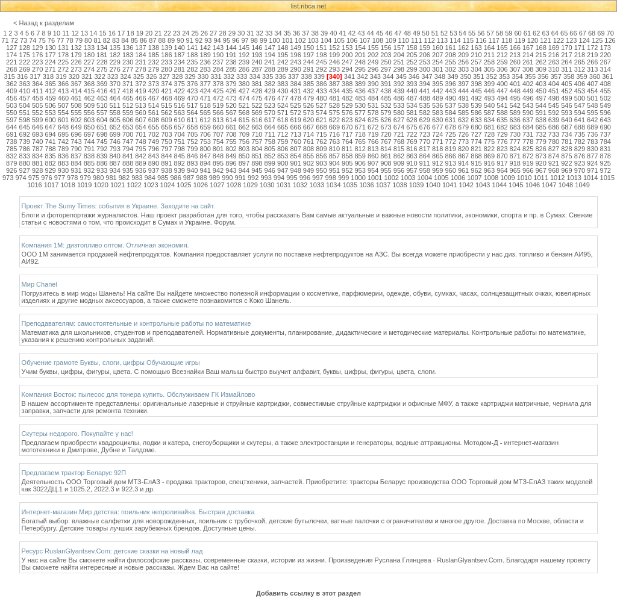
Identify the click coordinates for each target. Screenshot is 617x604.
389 (360, 83)
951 (334, 170)
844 (166, 156)
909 (398, 163)
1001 (375, 177)
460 (63, 98)
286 (244, 69)
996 (304, 177)
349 (452, 76)
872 (527, 156)
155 (373, 47)
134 (101, 47)
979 (85, 177)
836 (63, 156)
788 (50, 148)
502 (605, 98)
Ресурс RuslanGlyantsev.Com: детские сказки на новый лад (112, 551)
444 (463, 91)
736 (592, 134)
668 (321, 127)
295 (360, 69)
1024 (167, 184)
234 (179, 62)
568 (244, 112)
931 (75, 170)
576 (347, 112)
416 (101, 91)
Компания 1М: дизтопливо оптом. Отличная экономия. (105, 245)
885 (89, 163)
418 (127, 91)
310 (553, 69)
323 (112, 76)
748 (140, 141)
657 (179, 127)
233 (166, 62)
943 (230, 170)
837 (75, 156)
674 (398, 127)
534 (411, 105)
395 (437, 83)
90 (180, 40)
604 (101, 119)
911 (424, 163)
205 (411, 54)
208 (450, 54)
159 (424, 47)
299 (411, 69)
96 (235, 40)
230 (127, 62)
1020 (100, 184)
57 (490, 33)
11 (65, 33)
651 (101, 127)
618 (282, 119)
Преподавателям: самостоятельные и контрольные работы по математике (136, 323)
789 (63, 148)
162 (463, 47)
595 (592, 112)
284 (218, 69)
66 (573, 33)
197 (308, 54)
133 (89, 47)
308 (527, 69)
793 (114, 148)
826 (540, 148)
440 (411, 91)
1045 (516, 184)
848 (218, 156)
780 (553, 141)
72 (14, 40)
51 (435, 33)
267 (605, 62)
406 (579, 83)
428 (256, 91)
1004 (425, 177)
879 (11, 163)
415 (89, 91)
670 (347, 127)
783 (592, 141)
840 (114, 156)
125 (597, 40)
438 (385, 91)
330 (203, 76)
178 (63, 54)
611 (192, 119)
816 (411, 148)
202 (373, 54)
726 (463, 134)
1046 (532, 184)
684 (527, 127)
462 (89, 98)
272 (63, 69)
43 (361, 33)
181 (101, 54)
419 (140, 91)
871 (515, 156)
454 (592, 91)
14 (93, 33)
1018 (67, 184)
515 (166, 105)
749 (153, 141)
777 (515, 141)
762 (321, 141)
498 (553, 98)
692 (24, 134)
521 (244, 105)
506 (50, 105)
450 (540, 91)
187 (179, 54)
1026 (200, 184)
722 (411, 134)
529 (347, 105)
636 (515, 119)
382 (270, 83)
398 (476, 83)
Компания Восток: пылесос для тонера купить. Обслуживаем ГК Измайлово (138, 394)
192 (244, 54)
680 (476, 127)
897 (244, 163)
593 (566, 112)
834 (37, 156)
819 (450, 148)
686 (553, 127)
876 (579, 156)
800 (204, 148)
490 (450, 98)
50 (425, 33)
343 (375, 76)
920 (540, 163)
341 (349, 76)
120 (532, 40)
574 (321, 112)
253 (424, 62)
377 (204, 83)
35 (287, 33)
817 (424, 148)
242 (282, 62)
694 (50, 134)
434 (334, 91)
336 (280, 76)
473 (230, 98)
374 (166, 83)
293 (334, 69)
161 (450, 47)
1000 (358, 177)
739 (24, 141)
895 (218, 163)
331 (215, 76)
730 (515, 134)
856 (321, 156)
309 (540, 69)
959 (437, 170)
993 (265, 177)
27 (213, 33)
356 (542, 76)
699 (114, 134)
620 (308, 119)
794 (127, 148)
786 (24, 148)
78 (69, 40)
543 (527, 105)
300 (424, 69)
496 (527, 98)
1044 (499, 184)
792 (101, 148)
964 (501, 170)
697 (89, 134)
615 (244, 119)
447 (501, 91)
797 (166, 148)
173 (605, 47)
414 (75, 91)
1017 (51, 184)
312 (579, 69)
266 (592, 62)
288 (270, 69)
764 (347, 141)
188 (192, 54)
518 (204, 105)
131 (63, 47)
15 (102, 33)
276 (114, 69)
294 (347, 69)
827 (553, 148)
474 (244, 98)
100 (274, 40)
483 (360, 98)
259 (501, 62)
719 (373, 134)
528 (334, 105)
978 (72, 177)
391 (385, 83)
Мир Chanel (39, 284)
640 (566, 119)
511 (114, 105)
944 (244, 170)
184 (140, 54)
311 (566, 69)
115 (468, 40)
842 (140, 156)
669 (334, 127)
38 (315, 33)
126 (609, 40)
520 (230, 105)
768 (398, 141)
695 (63, 134)
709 (244, 134)
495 (515, 98)
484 (373, 98)
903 (321, 163)
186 (166, 54)
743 (75, 141)
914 (463, 163)
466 (140, 98)
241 (270, 62)
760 (295, 141)
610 (179, 119)
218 (579, 54)
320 (74, 76)
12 (74, 33)
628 (411, 119)
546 (566, 105)
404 (553, 83)
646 (37, 127)
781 (566, 141)
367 (75, 83)
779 (540, 141)
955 (385, 170)
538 (463, 105)
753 (204, 141)
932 (89, 170)
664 (270, 127)
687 (566, 127)
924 (592, 163)
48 (407, 33)
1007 (474, 177)
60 (517, 33)
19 (139, 33)
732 (540, 134)
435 (347, 91)
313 (592, 69)
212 (501, 54)
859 (360, 156)
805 (270, 148)
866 (450, 156)
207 (437, 54)
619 (295, 119)
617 (270, 119)
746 (114, 141)
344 (388, 76)
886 (101, 163)
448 (515, 91)
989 (214, 177)
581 (411, 112)
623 (347, 119)
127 (11, 47)
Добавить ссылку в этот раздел (308, 593)
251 (398, 62)
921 (553, 163)
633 (476, 119)
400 (501, 83)
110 (403, 40)
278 (140, 69)
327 (164, 76)
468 (166, 98)
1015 (607, 177)
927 (24, 170)
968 (553, 170)
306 (501, 69)
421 (166, 91)
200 (347, 54)
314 (605, 69)
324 (125, 76)
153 (347, 47)
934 (114, 170)
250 (385, 62)
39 (324, 33)
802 (230, 148)
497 (540, 98)
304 (476, 69)
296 (373, 69)
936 (140, 170)
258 (489, 62)
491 (463, 98)
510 (101, 105)
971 (592, 170)
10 (56, 33)
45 (379, 33)
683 (515, 127)
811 (347, 148)
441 (424, 91)
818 (437, 148)
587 (489, 112)
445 (476, 91)
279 (153, 69)
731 (527, 134)
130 (50, 47)
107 (364, 40)
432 (308, 91)
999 (343, 177)
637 (527, 119)
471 (204, 98)
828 (566, 148)
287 (256, 69)
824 (515, 148)
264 (566, 62)
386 (321, 83)
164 (489, 47)
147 (270, 47)
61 (527, 33)
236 (204, 62)
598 (24, 119)
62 (536, 33)
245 (321, 62)
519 (218, 105)
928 (37, 170)
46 (388, 33)
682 (501, 127)
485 (385, 98)
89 (171, 40)
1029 (250, 184)
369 (101, 83)
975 (33, 177)
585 (463, 112)
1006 (458, 177)
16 (112, 33)
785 (11, 148)
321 (86, 76)
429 (270, 91)
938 (166, 170)
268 (11, 69)
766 (373, 141)
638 (540, 119)
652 (114, 127)
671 (360, 127)
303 (463, 69)
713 (295, 134)
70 (610, 33)
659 (204, 127)
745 (101, 141)
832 (11, 156)
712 (282, 134)
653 (127, 127)
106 (351, 40)
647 (50, 127)
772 (450, 141)
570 (270, 112)
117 (494, 40)
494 (501, 98)
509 (89, 105)
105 (338, 40)
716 (334, 134)
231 (140, 62)
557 (101, 112)
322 (99, 76)
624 (360, 119)
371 (127, 83)
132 (75, 47)
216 (553, 54)
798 (179, 148)
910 (411, 163)
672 (373, 127)
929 (50, 170)
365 (50, 83)
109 (390, 40)
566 (218, 112)
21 (157, 33)
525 (295, 105)
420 (153, 91)
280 (166, 69)
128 (24, 47)
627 (398, 119)
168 (540, 47)
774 (476, 141)
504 (24, 105)
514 (153, 105)
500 (579, 98)
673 (385, 127)
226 (75, 62)
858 (347, 156)
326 (151, 76)
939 (179, 170)
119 (519, 40)
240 (256, 62)
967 (540, 170)
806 (282, 148)
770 (424, 141)
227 (89, 62)
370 (114, 83)
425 (218, 91)
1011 (540, 177)
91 (189, 40)
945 (256, 170)
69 (600, 33)
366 (63, 83)
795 (140, 148)
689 (592, 127)
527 (321, 105)
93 (207, 40)
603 (89, 119)
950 (321, 170)
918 (515, 163)
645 (24, 127)
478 (295, 98)
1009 (507, 177)
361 (607, 76)
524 (282, 105)
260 (515, 62)
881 (37, 163)
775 (489, 141)
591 (540, 112)
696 (75, 134)
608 (153, 119)
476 (270, 98)
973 (7, 177)
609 (166, 119)
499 (566, 98)
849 (230, 156)
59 (508, 33)
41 (342, 33)
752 (192, 141)
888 (127, 163)
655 (153, 127)
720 (385, 134)
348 (439, 76)
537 (450, 105)
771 (437, 141)
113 (442, 40)
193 (256, 54)
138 (153, 47)
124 (583, 40)
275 (101, 69)
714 (308, 134)
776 (501, 141)
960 (450, 170)
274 (89, 69)
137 (140, 47)
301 (437, 69)
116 (480, 40)
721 (398, 134)
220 (605, 54)
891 (166, 163)
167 (527, 47)
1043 (482, 184)
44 (370, 33)
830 (592, 148)
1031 (283, 184)
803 (244, 148)
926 (11, 170)
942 (218, 170)
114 (454, 40)
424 (204, 91)
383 (282, 83)
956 (398, 170)
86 (143, 40)
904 (334, 163)
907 (373, 163)
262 (540, 62)
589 (515, 112)
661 (230, 127)
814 (385, 148)
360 (594, 76)
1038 (399, 184)
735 (579, 134)
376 (192, 83)
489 (437, 98)
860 (373, 156)
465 (127, 98)
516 (179, 105)
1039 (416, 184)
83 (115, 40)
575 (334, 112)
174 (11, 54)
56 (480, 33)
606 (127, 119)
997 (317, 177)
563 (179, 112)
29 (232, 33)
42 (351, 33)
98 (254, 40)
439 (398, 91)
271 (50, 69)
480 (321, 98)
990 (227, 177)
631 (450, 119)
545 (553, 105)
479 (308, 98)
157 (398, 47)
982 (124, 177)
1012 (557, 177)
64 (555, 33)
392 (398, 83)
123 (571, 40)
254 (437, 62)
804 (256, 148)
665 (282, 127)
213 (515, 54)
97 (244, 40)
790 (75, 148)
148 (282, 47)
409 (11, 91)
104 (326, 40)
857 (334, 156)
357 (556, 76)
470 (192, 98)
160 (437, 47)
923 (579, 163)
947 (282, 170)
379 (230, 83)
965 (515, 170)
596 (605, 112)
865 (437, 156)
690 (605, 127)
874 (553, 156)
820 (463, 148)
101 (287, 40)
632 (463, 119)
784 (605, 141)
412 (50, 91)
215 (540, 54)
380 (244, 83)
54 (462, 33)
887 (114, 163)
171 (579, 47)
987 (188, 177)
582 (424, 112)
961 (463, 170)
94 (217, 40)
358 (568, 76)
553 (50, 112)
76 (51, 40)
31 (250, 33)
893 (192, 163)
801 (218, 148)
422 (179, 91)
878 (605, 156)
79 (79, 40)
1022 (134, 184)
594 (579, 112)
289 (282, 69)
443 (450, 91)
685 (540, 127)
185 (153, 54)
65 (564, 33)
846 (192, 156)
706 (204, 134)
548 (592, 105)
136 (127, 47)
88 (162, 40)
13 (84, 33)
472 (218, 98)
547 (579, 105)
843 (153, 156)
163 (476, 47)
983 (136, 177)
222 (24, 62)
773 (463, 141)
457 (24, 98)
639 (553, 119)
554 (63, 112)
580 (398, 112)
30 (241, 33)
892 (179, 163)
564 (192, 112)
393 (411, 83)
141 (192, 47)
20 (148, 33)
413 (63, 91)
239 (244, 62)
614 (230, 119)
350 (465, 76)
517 (192, 105)
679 (463, 127)
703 (166, 134)
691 (11, 134)
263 (553, 62)
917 (501, 163)
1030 (267, 184)
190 (218, 54)
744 (89, 141)
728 (489, 134)
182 (114, 54)
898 (256, 163)
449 (527, 91)
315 (9, 76)
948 (295, 170)
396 (450, 83)
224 (50, 62)
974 (20, 177)
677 (437, 127)
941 (204, 170)
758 (270, 141)
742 (63, 141)
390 (373, 83)
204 (398, 54)
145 (244, 47)
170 (566, 47)
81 (97, 40)
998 (330, 177)
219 (592, 54)
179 (75, 54)
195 (282, 54)
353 (504, 76)
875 (566, 156)
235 (192, 62)
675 (411, 127)
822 (489, 148)
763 (334, 141)
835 (50, 156)
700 (127, 134)
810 (334, 148)
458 (37, 98)
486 (398, 98)
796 (153, 148)
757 (256, 141)
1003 (408, 177)
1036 (366, 184)
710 (256, 134)
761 (308, 141)
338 (306, 76)
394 (424, 83)
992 (253, 177)
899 (270, 163)
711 (270, 134)
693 (37, 134)
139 (166, 47)
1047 (549, 184)
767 (385, 141)
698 (101, 134)
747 (127, 141)
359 (581, 76)
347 (426, 76)
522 (256, 105)
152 (334, 47)
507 (63, 105)
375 (179, 83)
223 (37, 62)
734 (566, 134)
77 (60, 40)
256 (463, 62)
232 (153, 62)
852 (270, 156)
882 (50, 163)
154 (360, 47)
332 (229, 76)
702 (153, 134)
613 (218, 119)
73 (23, 40)
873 (540, 156)
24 (185, 33)
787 (37, 148)
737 (605, 134)
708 (230, 134)
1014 (590, 177)
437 (373, 91)
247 (347, 62)
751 (179, 141)
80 (88, 40)
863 (411, 156)
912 (437, 163)
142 (204, 47)
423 (192, 91)
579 (385, 112)
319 (60, 76)
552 (37, 112)
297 (385, 69)
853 (282, 156)
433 (321, 91)
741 (50, 141)
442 (437, 91)
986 (175, 177)
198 (321, 54)
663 (256, 127)
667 (308, 127)
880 (24, 163)
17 (121, 33)
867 (463, 156)
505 (37, 105)
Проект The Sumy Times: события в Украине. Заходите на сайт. (119, 206)
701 (140, 134)
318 (48, 76)
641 (579, 119)
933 (101, 170)
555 (75, 112)
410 (24, 91)
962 (476, 170)
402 (527, 83)
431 (295, 91)
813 (373, 148)
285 (230, 69)
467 (153, 98)
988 (201, 177)
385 (308, 83)
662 (244, 127)
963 (489, 170)
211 (489, 54)
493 (489, 98)
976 (46, 177)
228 (101, 62)
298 (398, 69)
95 (226, 40)
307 (515, 69)
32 (259, 33)
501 (592, 98)
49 (416, 33)
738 (11, 141)
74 (32, 40)
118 (506, 40)
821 (476, 148)
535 (424, 105)
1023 (150, 184)
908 (385, 163)
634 (489, 119)
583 (437, 112)
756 (244, 141)
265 (579, 62)
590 (527, 112)
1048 (566, 184)
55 (471, 33)
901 (295, 163)
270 (37, 69)
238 (230, 62)
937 (153, 170)
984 (150, 177)
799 (192, 148)
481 (334, 98)
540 (489, 105)
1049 (582, 184)
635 (501, 119)
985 (162, 177)
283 (204, 69)
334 (254, 76)
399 (489, 83)
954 (373, 170)
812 (360, 148)
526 (308, 105)
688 (579, 127)
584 (450, 112)
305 (489, 69)
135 (114, 47)
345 (400, 76)
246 (334, 62)
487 (411, 98)
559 (127, 112)
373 (153, 83)
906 (360, 163)
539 (476, 105)
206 (424, 54)
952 (347, 170)
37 (305, 33)
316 (22, 76)
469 (179, 98)
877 (592, 156)
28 (222, 33)
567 (230, 112)
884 (75, 163)
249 (373, 62)
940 (192, 170)
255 (450, 62)
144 (230, 47)
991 (240, 177)
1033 (317, 184)
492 (476, 98)
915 (476, 163)
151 (321, 47)
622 (334, 119)
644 (11, 127)
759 (282, 141)
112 (429, 40)
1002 (391, 177)
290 (295, 69)
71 (4, 40)
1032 (300, 184)
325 (138, 76)
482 (347, 98)
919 (527, 163)
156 (385, 47)
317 (35, 76)
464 (114, 98)
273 (75, 69)
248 (360, 62)
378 (218, 83)
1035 (350, 184)
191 (230, 54)
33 (268, 33)
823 (501, 148)
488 (424, 98)
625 (373, 119)
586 (476, 112)
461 (75, 98)
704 (179, 134)
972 (605, 170)
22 (167, 33)
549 (605, 105)
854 (295, 156)
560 (140, 112)
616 (256, 119)
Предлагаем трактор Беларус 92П (74, 472)
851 (256, 156)
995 (291, 177)
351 (478, 76)
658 (192, 127)
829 (579, 148)
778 (527, 141)
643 (605, 119)
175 (24, 54)
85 (134, 40)
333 (241, 76)
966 (527, 170)
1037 (383, 184)
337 (293, 76)
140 (179, 47)
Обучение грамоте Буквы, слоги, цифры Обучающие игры (111, 362)
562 (166, 112)
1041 (449, 184)
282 (192, 69)
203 (385, 54)
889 (140, 163)
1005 (441, 177)
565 (204, 112)
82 (106, 40)
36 (296, 33)
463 (101, 98)
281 (179, 69)
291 (308, 69)
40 (333, 33)
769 (411, 141)
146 (256, 47)
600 (50, 119)
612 (204, 119)
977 (59, 177)
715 (321, 134)
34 (277, 33)
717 (347, 134)
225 (63, 62)
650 (89, 127)
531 (373, 105)
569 (256, 112)
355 (530, 76)
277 (127, 69)
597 (11, 119)
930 (63, 170)
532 (385, 105)
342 (362, 76)
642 (592, 119)
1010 (524, 177)
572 (295, 112)
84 (124, 40)
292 (321, 69)
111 (416, 40)
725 (450, 134)
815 (398, 148)
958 (424, 170)
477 (282, 98)
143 (218, 47)
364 (37, 83)
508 (75, 105)
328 (177, 76)
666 (295, 127)
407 (592, 83)
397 (463, 83)
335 (267, 76)
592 (553, 112)
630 (437, 119)
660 (218, 127)
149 (295, 47)
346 (414, 76)
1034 (333, 184)
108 (377, 40)
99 (263, 40)
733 (553, 134)
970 (579, 170)
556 (89, 112)
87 (152, 40)
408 (605, 83)
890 (153, 163)
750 (166, 141)
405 (566, 83)
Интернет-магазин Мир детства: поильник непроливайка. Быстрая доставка (138, 511)
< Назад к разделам (43, 22)
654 (140, 127)
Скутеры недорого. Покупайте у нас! (77, 433)
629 (424, 119)
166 (515, 47)
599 (37, 119)
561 (153, 112)
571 (282, 112)
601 (63, 119)
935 (127, 170)
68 (591, 33)
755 (230, 141)
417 (114, 91)
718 (360, 134)
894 (204, 163)
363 (24, 83)
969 (566, 170)
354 (517, 76)
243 (295, 62)
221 (11, 62)
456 (11, 98)
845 (179, 156)
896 (230, 163)
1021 (117, 184)
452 (566, 91)
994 (279, 177)
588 (501, 112)
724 (437, 134)
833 (24, 156)
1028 (234, 184)
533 (398, 105)
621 (321, 119)
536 (437, 105)
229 (114, 62)
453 (579, 91)
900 (282, 163)
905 (347, 163)
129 (37, 47)
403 (540, 83)
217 (566, 54)
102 (300, 40)
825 (527, 148)
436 (360, 91)
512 (127, 105)
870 (501, 156)
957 (411, 170)
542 (515, 105)
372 (140, 83)
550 (11, 112)
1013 (573, 177)
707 (218, 134)
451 (553, 91)
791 (89, 148)
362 (11, 83)
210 (476, 54)
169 (553, 47)
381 (256, 83)
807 (295, 148)
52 (444, 33)
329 (189, 76)
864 (424, 156)
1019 (84, 184)
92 (198, 40)
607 (140, 119)
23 (176, 33)
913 (450, 163)
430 (282, 91)
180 (89, 54)
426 (230, 91)
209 (463, 54)
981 (110, 177)
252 (411, 62)
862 (398, 156)
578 (373, 112)
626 (385, 119)
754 (218, 141)
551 (24, 112)
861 (385, 156)
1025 (184, 184)
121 (545, 40)
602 (75, 119)
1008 (491, 177)
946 (270, 170)
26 (204, 33)
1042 (466, 184)
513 (140, 105)
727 (476, 134)
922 (566, 163)
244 (308, 62)
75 (42, 40)
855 (308, 156)
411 (37, 91)
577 (360, 112)
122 (558, 40)
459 (50, 98)
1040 (432, 184)
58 (499, 33)
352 (491, 76)
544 (540, 105)
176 (37, 54)
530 (360, 105)
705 (192, 134)
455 (605, 91)
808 (308, 148)
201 (360, 54)
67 (582, 33)
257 (476, 62)
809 (321, 148)
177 (50, 54)
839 (101, 156)
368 (89, 83)
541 (501, 105)
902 (308, 163)
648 (63, 127)
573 (308, 112)
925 (605, 163)
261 (527, 62)
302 (450, 69)
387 (334, 83)
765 (360, 141)
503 (11, 105)
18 (130, 33)
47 (397, 33)
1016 (34, 184)
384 (295, 83)
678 (450, 127)
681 (489, 127)
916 (489, 163)
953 (360, 170)
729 (501, 134)
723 (424, 134)
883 (63, 163)
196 (295, 54)
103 (313, 40)
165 (501, 47)
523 (270, 105)
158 (411, 47)
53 (453, 33)
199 (334, 54)
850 (244, 156)
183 (127, 54)
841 (127, 156)
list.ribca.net (309, 6)
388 (347, 83)
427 (244, 91)
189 (204, 54)
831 (605, 148)
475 (256, 98)
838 (89, 156)
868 (476, 156)
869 (489, 156)
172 (592, 47)
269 (24, 69)
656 (166, 127)
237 (218, 62)
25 (195, 33)
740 (37, 141)
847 (204, 156)
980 (98, 177)
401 (515, 83)
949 (308, 170)
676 (424, 127)
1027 (217, 184)
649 (75, 127)
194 (270, 54)
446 (489, 91)
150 (308, 47)
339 (319, 76)
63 (545, 33)
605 (114, 119)
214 (527, 54)
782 (579, 141)
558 (114, 112)
